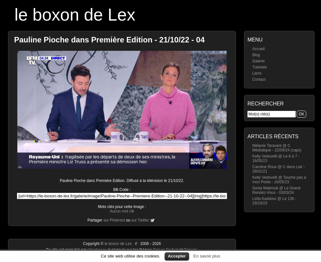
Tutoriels (259, 67)
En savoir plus (206, 256)
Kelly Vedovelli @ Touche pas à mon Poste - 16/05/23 (279, 179)
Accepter (177, 256)
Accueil (258, 49)
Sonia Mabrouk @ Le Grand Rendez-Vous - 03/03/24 (276, 190)
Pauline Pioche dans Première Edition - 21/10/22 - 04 (109, 39)
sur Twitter (140, 220)
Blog (256, 55)
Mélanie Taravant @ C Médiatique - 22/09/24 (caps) (276, 147)
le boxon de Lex (74, 14)
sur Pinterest (114, 220)
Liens (257, 73)
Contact (258, 79)
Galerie (258, 61)
